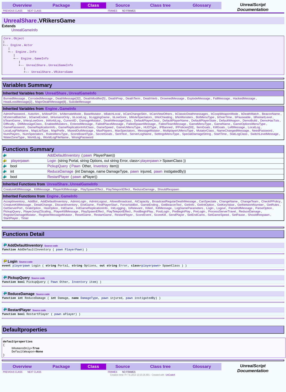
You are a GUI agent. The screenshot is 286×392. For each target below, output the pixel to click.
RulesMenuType (56, 141)
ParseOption (263, 215)
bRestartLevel (263, 124)
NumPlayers (11, 141)
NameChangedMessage (233, 138)
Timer (25, 225)
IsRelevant (135, 215)
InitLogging (118, 215)
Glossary (202, 5)
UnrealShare (20, 20)
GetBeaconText (171, 212)
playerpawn (20, 168)
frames (112, 11)
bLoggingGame (99, 124)
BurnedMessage (14, 105)
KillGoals (219, 134)
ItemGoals (203, 134)
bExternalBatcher (14, 124)
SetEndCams (196, 222)
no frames (128, 11)
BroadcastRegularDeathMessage (174, 208)
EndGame (87, 212)
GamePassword (14, 134)
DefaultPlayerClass (146, 128)
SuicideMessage (80, 109)
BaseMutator (92, 121)
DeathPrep (115, 105)
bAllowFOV (49, 121)
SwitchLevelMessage (264, 141)
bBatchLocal (112, 121)
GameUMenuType (128, 134)
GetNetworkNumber (250, 212)
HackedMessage (244, 105)
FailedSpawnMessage (141, 131)
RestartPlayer (58, 184)
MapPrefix (58, 138)
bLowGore (119, 124)
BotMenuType (205, 124)
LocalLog (254, 134)
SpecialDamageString (196, 141)
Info (32, 55)
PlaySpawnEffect (91, 196)
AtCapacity (142, 208)
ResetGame (83, 222)
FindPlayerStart (107, 212)
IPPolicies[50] (184, 134)
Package (61, 5)
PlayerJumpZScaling (37, 218)
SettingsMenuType (166, 141)
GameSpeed (105, 134)
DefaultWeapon (229, 128)
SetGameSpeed (218, 222)
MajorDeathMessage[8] (50, 109)
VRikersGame (63, 79)
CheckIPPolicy (270, 208)
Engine (16, 47)
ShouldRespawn (168, 196)
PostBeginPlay (143, 218)
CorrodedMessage (40, 105)
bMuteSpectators (140, 124)
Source (122, 5)
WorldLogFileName (56, 144)
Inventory (100, 173)
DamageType (89, 308)
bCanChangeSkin (135, 121)
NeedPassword (262, 138)
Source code (51, 253)
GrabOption (33, 215)
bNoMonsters (184, 124)
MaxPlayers (104, 138)
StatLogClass (238, 141)
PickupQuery (57, 173)
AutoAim (33, 121)
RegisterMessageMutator (55, 222)
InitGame (67, 215)
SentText (121, 141)
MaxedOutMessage (80, 138)
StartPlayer (10, 225)
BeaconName (271, 121)
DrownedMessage (172, 105)
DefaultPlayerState (203, 128)
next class (34, 11)
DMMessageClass (30, 131)
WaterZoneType (13, 144)
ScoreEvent (143, 222)
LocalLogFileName (15, 138)
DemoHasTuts (269, 128)
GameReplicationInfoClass (76, 134)
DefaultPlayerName (175, 128)
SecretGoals (104, 141)
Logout (221, 215)
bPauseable (242, 124)
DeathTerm (133, 105)
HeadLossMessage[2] (17, 109)
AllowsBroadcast (121, 208)
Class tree (160, 5)
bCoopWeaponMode (224, 121)
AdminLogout (98, 208)
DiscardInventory (66, 212)
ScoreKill (160, 222)
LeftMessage (236, 134)
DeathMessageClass (117, 128)
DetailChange (43, 212)
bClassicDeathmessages (191, 121)
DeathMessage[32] (68, 105)
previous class (12, 11)
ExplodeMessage (198, 105)
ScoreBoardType (82, 141)
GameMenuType (200, 131)
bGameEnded (38, 124)
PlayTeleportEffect (118, 196)
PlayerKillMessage (65, 196)
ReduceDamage (60, 179)
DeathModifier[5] (94, 105)
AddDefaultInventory (63, 163)
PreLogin (199, 218)
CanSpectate (207, 208)
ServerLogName (140, 141)
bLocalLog (79, 124)
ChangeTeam (249, 208)
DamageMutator (90, 128)
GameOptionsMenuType (249, 131)
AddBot (33, 208)
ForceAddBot (129, 212)
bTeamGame (11, 128)
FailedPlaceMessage (109, 131)
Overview (22, 5)
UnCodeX (170, 389)
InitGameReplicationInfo (92, 215)
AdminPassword (14, 121)
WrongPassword (82, 144)
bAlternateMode (70, 121)
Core (7, 39)
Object (19, 39)
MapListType (39, 138)
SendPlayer (176, 222)
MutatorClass (205, 138)
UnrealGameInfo (24, 30)
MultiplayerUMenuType (178, 138)
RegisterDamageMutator (19, 222)
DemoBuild (250, 128)
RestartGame (102, 222)
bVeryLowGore (33, 128)
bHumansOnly (59, 124)
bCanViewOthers (161, 121)
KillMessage (42, 196)
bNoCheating (163, 124)
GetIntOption (205, 212)
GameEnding (149, 212)
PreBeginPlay (181, 218)
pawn (87, 163)
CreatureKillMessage (17, 196)
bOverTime (224, 124)
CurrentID (69, 128)
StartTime (220, 141)
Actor (28, 47)
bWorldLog (53, 128)
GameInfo (41, 63)
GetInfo (189, 212)
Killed (149, 215)
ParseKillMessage (240, 215)
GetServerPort (12, 215)
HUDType (149, 134)
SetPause (238, 222)
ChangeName (228, 208)
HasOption (51, 215)
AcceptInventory (14, 208)
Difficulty (9, 131)
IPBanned (165, 134)
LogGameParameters (189, 215)
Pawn (76, 173)
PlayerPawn (73, 257)
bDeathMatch (250, 121)
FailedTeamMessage (172, 131)
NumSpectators (33, 141)
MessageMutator (149, 138)
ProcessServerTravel (222, 218)
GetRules (273, 212)
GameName (222, 131)
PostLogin (162, 218)
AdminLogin (78, 208)
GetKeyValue (225, 212)
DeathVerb (150, 105)
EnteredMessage (81, 131)
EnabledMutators (56, 131)
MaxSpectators (125, 138)
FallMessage (221, 105)
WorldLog (33, 144)
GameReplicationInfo (41, 134)
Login (51, 168)
